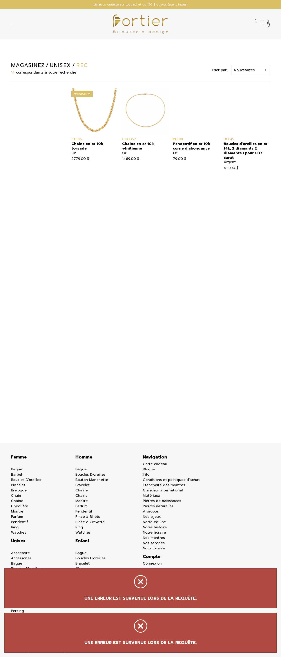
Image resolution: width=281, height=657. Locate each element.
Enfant (82, 540)
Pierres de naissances (162, 501)
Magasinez (28, 65)
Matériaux (151, 495)
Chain (16, 495)
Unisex (18, 540)
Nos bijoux (152, 516)
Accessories (21, 558)
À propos (151, 511)
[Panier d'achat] (268, 21)
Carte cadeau (155, 464)
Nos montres (154, 537)
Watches (18, 532)
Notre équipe (154, 522)
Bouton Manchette (91, 479)
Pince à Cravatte (90, 522)
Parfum (17, 516)
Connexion (152, 563)
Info (146, 474)
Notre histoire (155, 527)
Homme (83, 457)
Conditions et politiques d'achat (171, 479)
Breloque (19, 490)
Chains (81, 495)
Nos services (154, 543)
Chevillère (19, 506)
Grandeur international (163, 490)
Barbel (16, 474)
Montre (17, 511)
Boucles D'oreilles (26, 479)
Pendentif (19, 522)
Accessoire (20, 553)
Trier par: (219, 70)
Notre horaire (154, 532)
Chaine (17, 501)
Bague (16, 469)
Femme (19, 457)
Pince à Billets (87, 516)
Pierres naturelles (158, 506)
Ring (15, 527)
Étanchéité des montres (164, 485)
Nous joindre (154, 548)
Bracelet (18, 485)
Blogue (149, 469)
